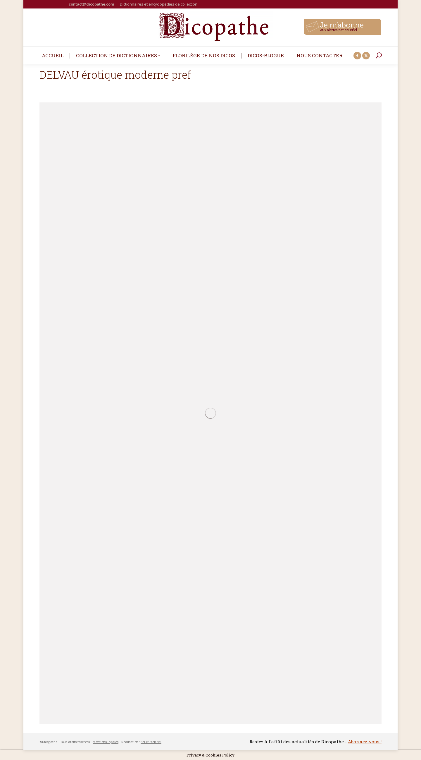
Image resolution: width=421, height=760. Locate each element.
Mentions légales (105, 742)
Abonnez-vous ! (365, 741)
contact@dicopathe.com (91, 4)
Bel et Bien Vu (151, 742)
